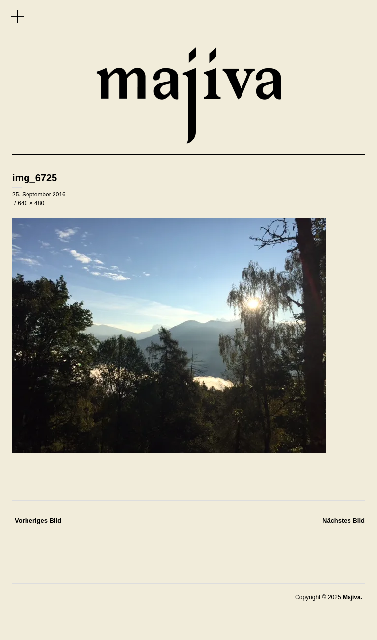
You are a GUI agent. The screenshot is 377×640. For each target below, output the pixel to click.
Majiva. (352, 597)
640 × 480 (31, 203)
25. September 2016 (39, 194)
